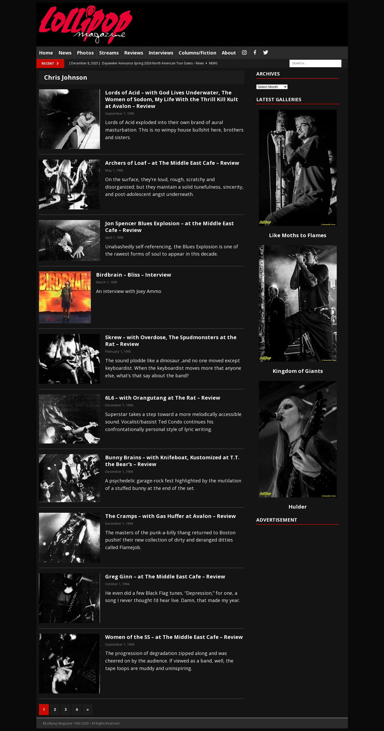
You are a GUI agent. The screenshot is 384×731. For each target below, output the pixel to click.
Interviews (161, 53)
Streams (109, 53)
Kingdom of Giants (298, 370)
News (64, 53)
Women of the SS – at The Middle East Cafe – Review (174, 636)
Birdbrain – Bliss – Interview (133, 274)
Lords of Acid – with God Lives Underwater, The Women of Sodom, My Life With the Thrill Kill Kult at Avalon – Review (171, 99)
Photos (85, 53)
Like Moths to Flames (297, 235)
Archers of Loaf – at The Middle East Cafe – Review (172, 162)
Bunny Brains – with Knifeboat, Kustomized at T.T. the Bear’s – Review (172, 461)
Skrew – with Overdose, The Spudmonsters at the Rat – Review (171, 340)
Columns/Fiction (197, 53)
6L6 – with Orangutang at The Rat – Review (162, 397)
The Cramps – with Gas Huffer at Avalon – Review (170, 516)
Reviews (133, 53)
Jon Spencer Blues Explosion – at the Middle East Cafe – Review (169, 227)
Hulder (297, 506)
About (229, 53)
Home (46, 53)
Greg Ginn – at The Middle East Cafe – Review (165, 576)
